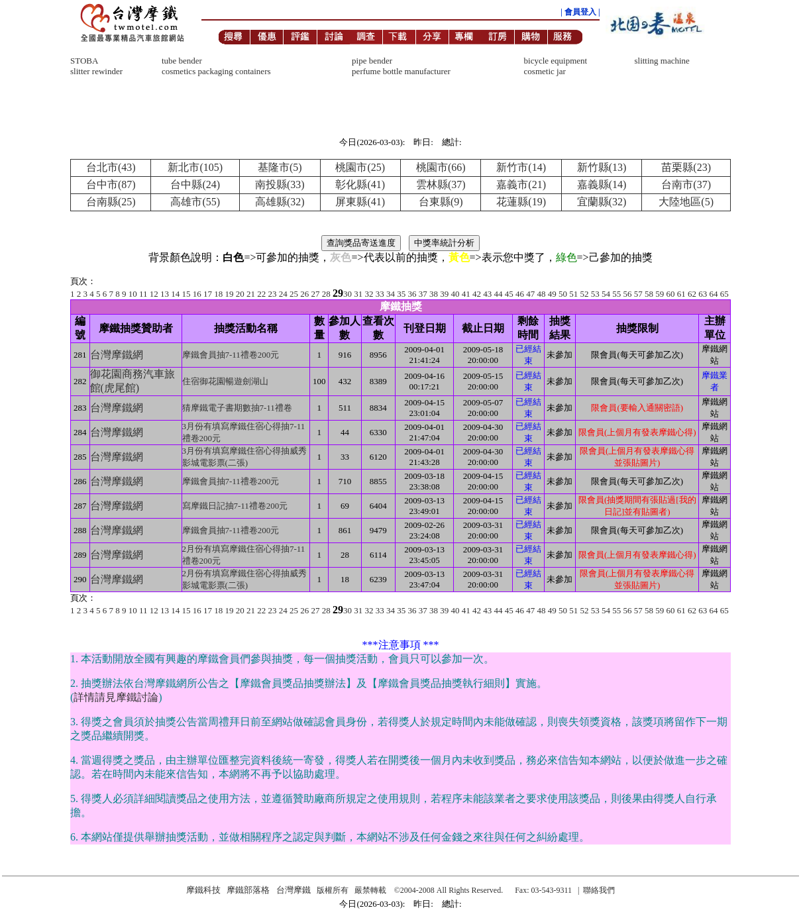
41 (466, 294)
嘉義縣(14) (602, 184)
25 (294, 294)
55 (616, 294)
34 (390, 294)
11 (143, 294)
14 (175, 294)
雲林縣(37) (441, 184)
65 (724, 294)
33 (380, 294)
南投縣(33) (280, 184)
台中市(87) (111, 184)
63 (702, 294)
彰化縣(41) (360, 184)
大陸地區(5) (686, 201)
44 (498, 294)
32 (369, 294)
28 (326, 294)
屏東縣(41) (360, 201)
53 (595, 294)
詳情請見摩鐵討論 (116, 697)
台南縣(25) (111, 201)
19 (229, 294)
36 (412, 294)
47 (530, 294)
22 (261, 294)
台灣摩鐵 (293, 890)
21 (250, 294)
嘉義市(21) (521, 184)
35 (401, 294)
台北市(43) (111, 167)
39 (444, 294)
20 (240, 294)
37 (423, 294)
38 (433, 294)
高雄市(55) (195, 201)
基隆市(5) (280, 167)
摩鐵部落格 (248, 890)
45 (509, 294)
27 (315, 294)
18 (218, 294)
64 (714, 294)
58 (649, 294)
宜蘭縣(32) (602, 201)
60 (671, 294)
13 (164, 294)
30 (347, 294)
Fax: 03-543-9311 (543, 890)
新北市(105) (195, 167)
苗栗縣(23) (686, 167)
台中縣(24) (195, 184)
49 (552, 294)
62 (692, 294)
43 (487, 294)
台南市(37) (686, 184)
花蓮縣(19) (521, 201)
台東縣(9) (441, 201)
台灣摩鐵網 (116, 354)
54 (606, 294)
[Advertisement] (401, 51)
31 (358, 294)
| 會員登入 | (580, 12)
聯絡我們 (599, 890)
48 (541, 294)
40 (455, 294)
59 (659, 294)
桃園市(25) (360, 167)
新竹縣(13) (602, 167)
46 (519, 294)
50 (563, 294)
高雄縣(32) (280, 201)
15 (186, 294)
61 (681, 294)
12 (154, 294)
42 (476, 294)
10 (133, 294)
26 (304, 294)
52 (584, 294)
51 (573, 294)
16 (197, 294)
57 (638, 294)
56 (627, 294)
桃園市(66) (441, 167)
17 (207, 294)
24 (283, 294)
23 (272, 294)
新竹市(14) (521, 167)
